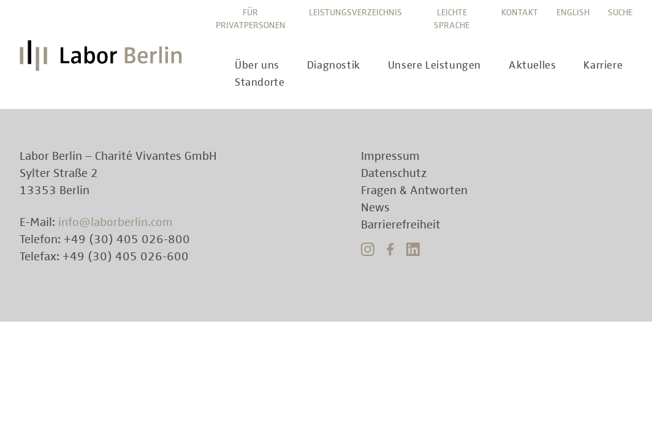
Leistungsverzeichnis (355, 12)
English (572, 12)
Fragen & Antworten (414, 190)
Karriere (603, 65)
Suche (620, 12)
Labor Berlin (104, 60)
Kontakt (519, 12)
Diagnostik (333, 65)
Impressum (390, 156)
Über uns (257, 65)
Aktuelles (532, 65)
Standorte (259, 82)
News (375, 208)
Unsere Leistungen (434, 65)
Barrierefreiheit (401, 225)
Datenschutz (394, 173)
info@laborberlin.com (115, 222)
